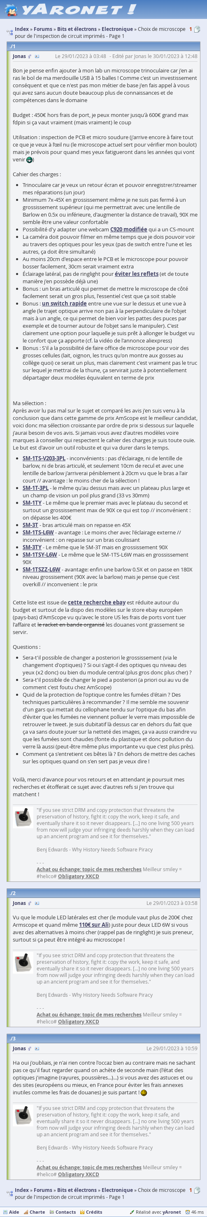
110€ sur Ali (94, 924)
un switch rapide (64, 303)
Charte (37, 1212)
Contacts (66, 1212)
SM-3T (30, 525)
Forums (43, 1190)
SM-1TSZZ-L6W (41, 569)
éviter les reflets (136, 273)
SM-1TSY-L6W (40, 554)
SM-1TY (32, 502)
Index (22, 1190)
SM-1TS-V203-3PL (44, 458)
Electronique (117, 1190)
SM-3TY (32, 547)
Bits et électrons (77, 1190)
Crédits (94, 1212)
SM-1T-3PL (36, 488)
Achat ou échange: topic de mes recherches (89, 869)
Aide (14, 1212)
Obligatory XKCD (78, 876)
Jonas (19, 56)
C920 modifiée (128, 229)
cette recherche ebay (97, 602)
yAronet (172, 1212)
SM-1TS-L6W (38, 532)
